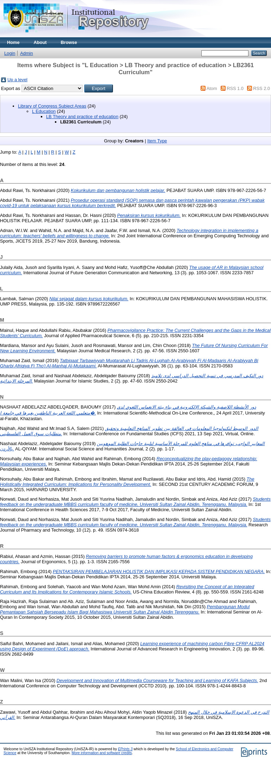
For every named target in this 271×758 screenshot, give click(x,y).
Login (9, 53)
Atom (212, 88)
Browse (69, 42)
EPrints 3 (125, 749)
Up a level (17, 79)
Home (13, 42)
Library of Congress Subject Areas (52, 106)
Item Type (157, 140)
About (40, 42)
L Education (44, 111)
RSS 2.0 (261, 88)
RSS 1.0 (235, 88)
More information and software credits (101, 753)
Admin (26, 53)
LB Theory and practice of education (82, 116)
